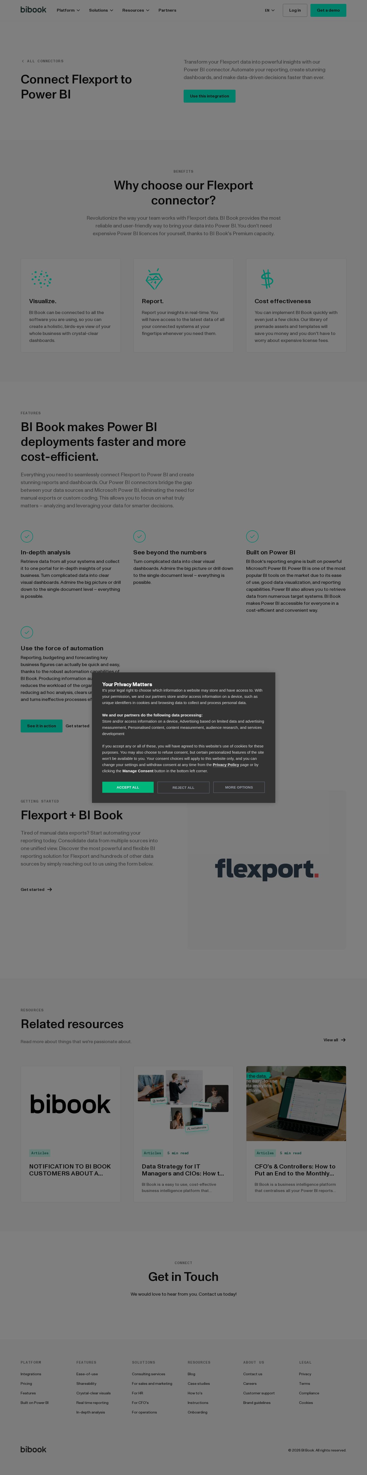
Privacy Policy (226, 764)
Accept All (128, 787)
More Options (239, 787)
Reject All (183, 787)
